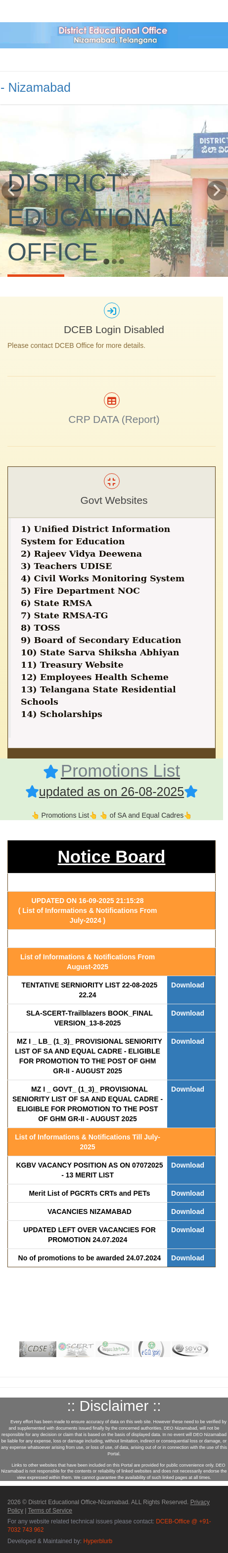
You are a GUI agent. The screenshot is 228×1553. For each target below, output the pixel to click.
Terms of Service (50, 1510)
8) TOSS (40, 628)
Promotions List (120, 770)
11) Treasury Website (72, 665)
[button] (11, 229)
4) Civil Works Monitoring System (102, 578)
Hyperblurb (97, 1541)
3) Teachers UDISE (66, 566)
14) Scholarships (61, 714)
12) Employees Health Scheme (95, 677)
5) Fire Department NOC (80, 591)
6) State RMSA (56, 603)
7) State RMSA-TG (64, 615)
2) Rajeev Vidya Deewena (81, 554)
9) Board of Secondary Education (101, 640)
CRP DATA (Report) (113, 419)
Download (187, 985)
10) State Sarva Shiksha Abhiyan (100, 652)
